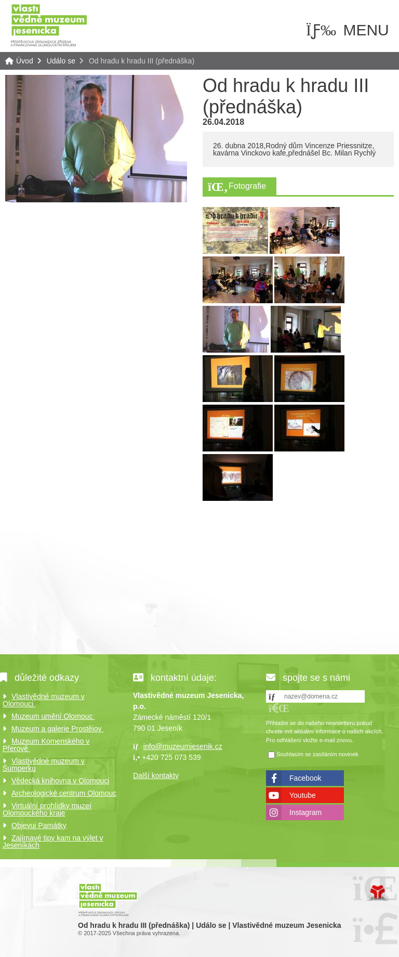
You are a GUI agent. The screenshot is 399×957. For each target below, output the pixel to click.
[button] (279, 708)
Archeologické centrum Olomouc (63, 793)
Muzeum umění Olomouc (53, 716)
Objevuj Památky (38, 825)
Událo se (61, 60)
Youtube (302, 795)
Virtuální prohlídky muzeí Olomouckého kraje (47, 809)
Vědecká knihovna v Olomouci (60, 781)
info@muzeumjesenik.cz (182, 746)
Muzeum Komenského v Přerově (46, 745)
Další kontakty (156, 775)
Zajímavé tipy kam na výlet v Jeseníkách (53, 841)
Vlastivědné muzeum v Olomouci (44, 700)
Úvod (49, 25)
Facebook (305, 778)
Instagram (305, 812)
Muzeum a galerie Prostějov (57, 729)
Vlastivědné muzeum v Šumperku (44, 764)
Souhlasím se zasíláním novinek (317, 755)
